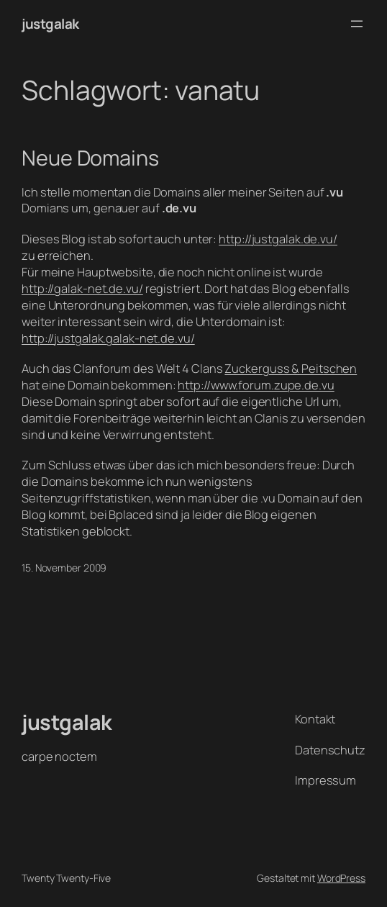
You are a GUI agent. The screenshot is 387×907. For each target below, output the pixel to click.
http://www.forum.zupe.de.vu (256, 384)
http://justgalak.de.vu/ (278, 238)
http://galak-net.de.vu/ (82, 288)
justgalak (50, 23)
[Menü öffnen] (356, 23)
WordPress (341, 878)
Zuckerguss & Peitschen (290, 368)
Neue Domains (90, 157)
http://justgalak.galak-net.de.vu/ (108, 338)
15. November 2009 (64, 567)
